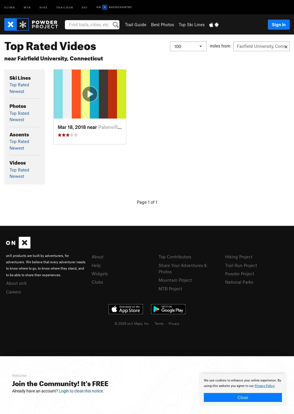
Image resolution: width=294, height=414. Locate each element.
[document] (243, 390)
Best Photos (162, 24)
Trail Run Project (241, 265)
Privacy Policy (264, 386)
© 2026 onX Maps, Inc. (132, 323)
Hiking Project (238, 256)
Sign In (279, 24)
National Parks (239, 282)
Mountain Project (175, 280)
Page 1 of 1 (147, 202)
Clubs (97, 282)
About (97, 256)
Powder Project (239, 273)
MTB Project (170, 288)
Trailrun (64, 7)
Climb (9, 7)
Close (242, 397)
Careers (13, 291)
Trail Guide (135, 24)
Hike (44, 7)
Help (96, 265)
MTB (27, 7)
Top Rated (19, 84)
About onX (16, 283)
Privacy (174, 323)
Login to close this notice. (81, 391)
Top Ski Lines (192, 24)
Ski (85, 7)
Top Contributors (174, 256)
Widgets (100, 273)
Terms (159, 323)
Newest (16, 91)
